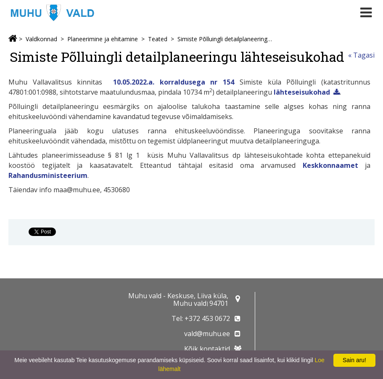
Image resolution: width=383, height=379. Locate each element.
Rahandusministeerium (47, 175)
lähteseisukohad (302, 92)
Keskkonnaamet (330, 165)
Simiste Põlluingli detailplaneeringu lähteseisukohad (226, 39)
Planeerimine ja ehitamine (102, 39)
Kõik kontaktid (207, 348)
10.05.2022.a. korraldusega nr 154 (173, 82)
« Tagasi (361, 55)
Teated (157, 39)
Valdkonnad (41, 39)
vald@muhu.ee (207, 333)
